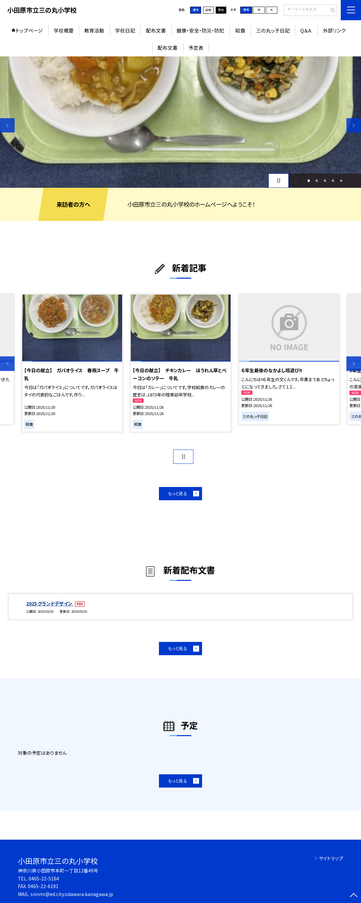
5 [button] (341, 180)
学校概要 (64, 30)
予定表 (195, 47)
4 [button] (333, 180)
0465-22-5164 (44, 878)
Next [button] (353, 125)
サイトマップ (331, 858)
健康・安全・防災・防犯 (200, 30)
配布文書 (156, 30)
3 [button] (325, 180)
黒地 (221, 10)
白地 (208, 10)
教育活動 (94, 30)
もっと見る (177, 493)
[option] (180, 122)
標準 (246, 10)
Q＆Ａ (306, 30)
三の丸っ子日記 (273, 30)
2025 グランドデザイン (49, 603)
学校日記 (125, 30)
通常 (196, 10)
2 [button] (317, 180)
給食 (240, 30)
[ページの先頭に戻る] (353, 895)
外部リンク (334, 30)
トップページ (29, 30)
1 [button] (308, 180)
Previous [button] (7, 125)
